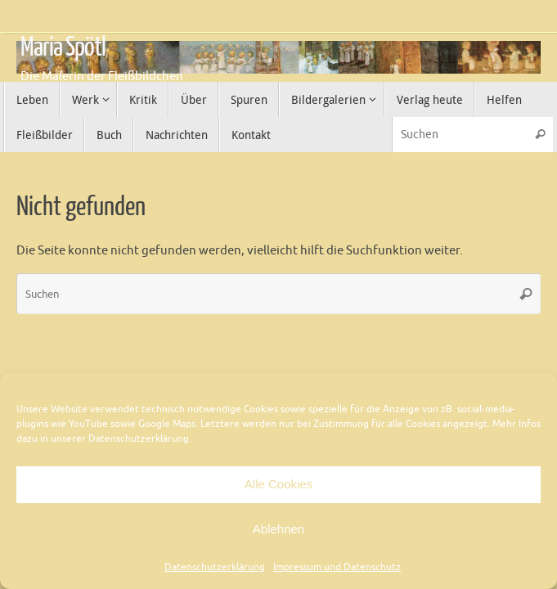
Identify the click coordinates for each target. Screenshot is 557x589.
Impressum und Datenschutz (337, 566)
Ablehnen (278, 529)
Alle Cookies (278, 484)
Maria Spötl (63, 47)
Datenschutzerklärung (214, 566)
